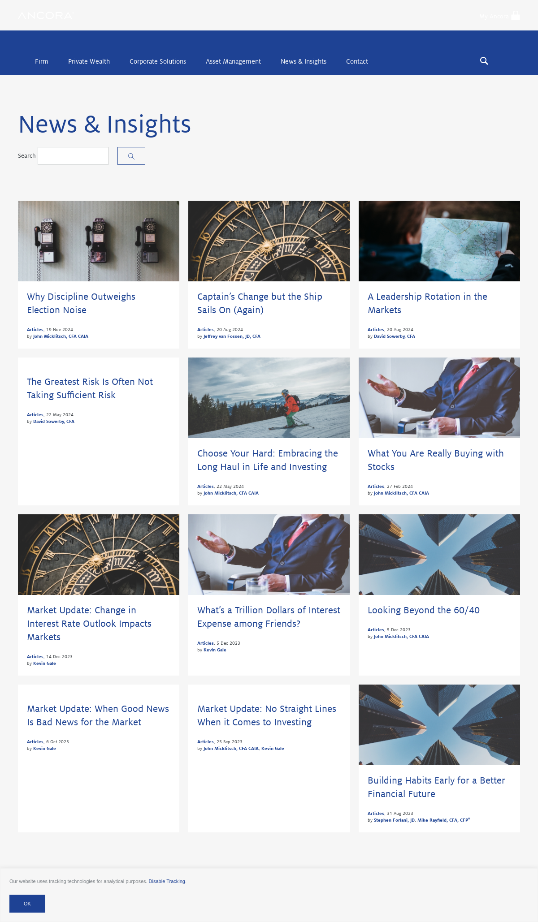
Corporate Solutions (158, 61)
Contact (357, 61)
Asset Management (233, 61)
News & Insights (303, 61)
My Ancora (499, 15)
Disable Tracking (167, 881)
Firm (41, 61)
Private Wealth (89, 61)
